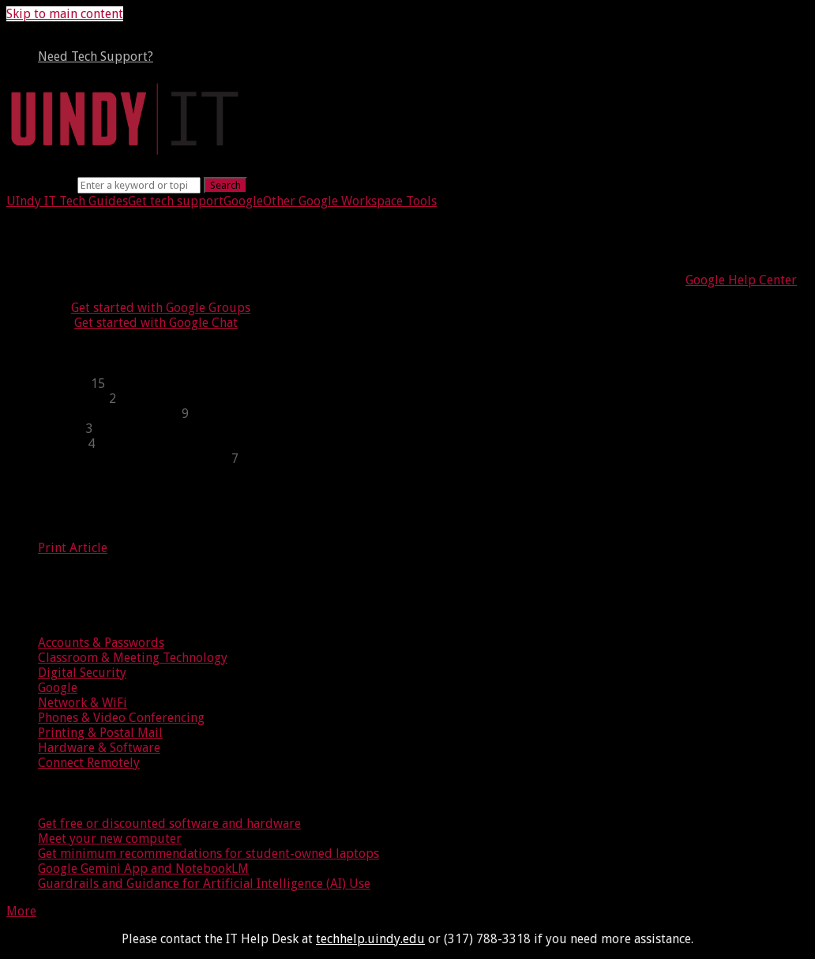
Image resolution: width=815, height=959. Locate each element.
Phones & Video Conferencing (121, 717)
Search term (40, 184)
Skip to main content (64, 13)
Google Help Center (741, 280)
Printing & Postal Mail (100, 732)
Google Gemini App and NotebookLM (143, 868)
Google (243, 201)
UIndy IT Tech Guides (67, 201)
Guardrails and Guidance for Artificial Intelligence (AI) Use (204, 883)
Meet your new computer (110, 838)
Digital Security (82, 672)
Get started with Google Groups (160, 307)
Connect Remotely (89, 762)
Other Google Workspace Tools (350, 201)
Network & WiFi (82, 702)
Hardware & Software (99, 747)
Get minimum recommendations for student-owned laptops (208, 853)
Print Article (72, 547)
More (21, 911)
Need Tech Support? (95, 56)
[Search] (139, 185)
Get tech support (175, 201)
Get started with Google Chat (156, 322)
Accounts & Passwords (101, 642)
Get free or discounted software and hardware (169, 823)
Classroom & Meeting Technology (132, 657)
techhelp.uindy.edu (370, 938)
